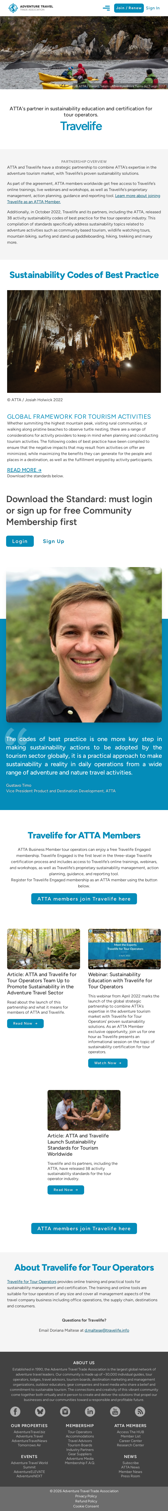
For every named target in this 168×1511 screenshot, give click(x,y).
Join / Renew (129, 8)
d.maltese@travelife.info (107, 1330)
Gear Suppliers (80, 1454)
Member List (131, 1436)
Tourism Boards (80, 1445)
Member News (130, 1472)
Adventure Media (80, 1458)
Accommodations (80, 1436)
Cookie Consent (86, 1506)
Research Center (130, 1445)
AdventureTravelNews (29, 1441)
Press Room (130, 1476)
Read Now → (25, 1023)
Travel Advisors (80, 1441)
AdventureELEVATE (29, 1472)
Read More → (24, 470)
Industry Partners (80, 1450)
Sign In (153, 8)
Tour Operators (80, 1432)
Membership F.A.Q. (80, 1463)
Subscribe (131, 1463)
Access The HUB (130, 1432)
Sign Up (54, 541)
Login (20, 541)
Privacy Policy (86, 1496)
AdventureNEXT (29, 1476)
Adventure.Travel (29, 1436)
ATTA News (130, 1467)
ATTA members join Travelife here (84, 899)
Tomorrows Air (29, 1445)
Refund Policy (86, 1501)
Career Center (130, 1441)
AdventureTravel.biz (29, 1432)
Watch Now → (108, 1063)
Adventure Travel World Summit (29, 1465)
